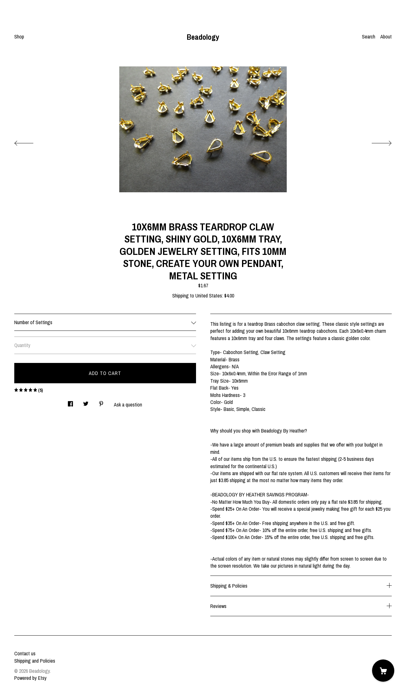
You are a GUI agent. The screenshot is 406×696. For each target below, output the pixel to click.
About (386, 36)
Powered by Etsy (30, 677)
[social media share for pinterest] (101, 402)
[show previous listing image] (30, 141)
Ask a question (128, 404)
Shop (19, 36)
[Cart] (383, 670)
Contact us (25, 653)
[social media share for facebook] (70, 402)
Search (368, 36)
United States (208, 295)
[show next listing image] (376, 141)
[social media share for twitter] (85, 402)
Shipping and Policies (34, 660)
